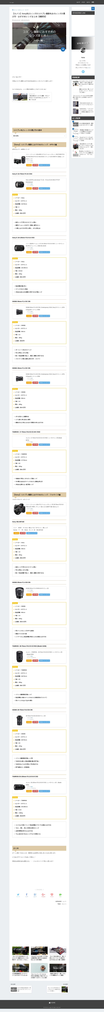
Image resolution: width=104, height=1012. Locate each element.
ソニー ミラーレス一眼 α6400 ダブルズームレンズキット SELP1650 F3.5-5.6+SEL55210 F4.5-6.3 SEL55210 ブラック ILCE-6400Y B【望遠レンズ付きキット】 (45, 159)
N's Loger (14, 2)
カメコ (64, 906)
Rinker (32, 186)
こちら (89, 67)
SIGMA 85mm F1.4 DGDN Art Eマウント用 (37, 590)
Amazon (30, 167)
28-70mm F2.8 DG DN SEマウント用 (36, 718)
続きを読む (16, 138)
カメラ (78, 2)
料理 (93, 2)
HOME (52, 1006)
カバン (88, 2)
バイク (83, 2)
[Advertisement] (25, 64)
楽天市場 (37, 167)
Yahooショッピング (48, 167)
